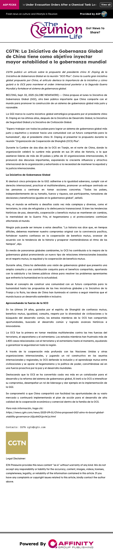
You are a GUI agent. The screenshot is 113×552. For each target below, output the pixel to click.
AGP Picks (9, 4)
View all (105, 4)
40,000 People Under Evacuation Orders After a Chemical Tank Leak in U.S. (58, 4)
